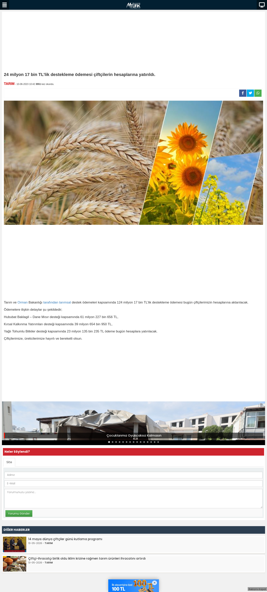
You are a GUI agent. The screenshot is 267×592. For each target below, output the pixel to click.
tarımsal (65, 302)
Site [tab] (9, 462)
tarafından (50, 302)
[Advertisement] (133, 43)
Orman (23, 302)
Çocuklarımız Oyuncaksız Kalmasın (134, 435)
